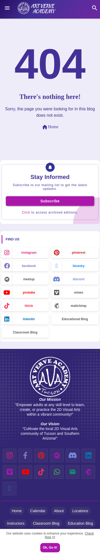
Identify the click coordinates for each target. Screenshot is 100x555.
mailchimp (78, 306)
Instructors (15, 523)
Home (50, 127)
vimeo (78, 292)
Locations (80, 511)
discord (78, 279)
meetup (29, 279)
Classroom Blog (25, 332)
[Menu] (7, 8)
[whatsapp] (57, 472)
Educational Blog (75, 319)
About (59, 511)
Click (26, 212)
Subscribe (49, 201)
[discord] (72, 455)
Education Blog (80, 523)
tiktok (29, 306)
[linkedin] (88, 455)
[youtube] (25, 472)
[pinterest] (41, 455)
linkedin (29, 319)
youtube (29, 292)
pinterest (78, 252)
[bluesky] (10, 488)
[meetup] (57, 455)
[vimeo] (10, 472)
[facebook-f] (25, 455)
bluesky (79, 266)
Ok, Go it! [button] (50, 547)
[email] (72, 472)
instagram (29, 252)
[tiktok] (41, 472)
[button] (94, 8)
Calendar (38, 511)
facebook (29, 266)
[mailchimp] (88, 472)
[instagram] (10, 455)
